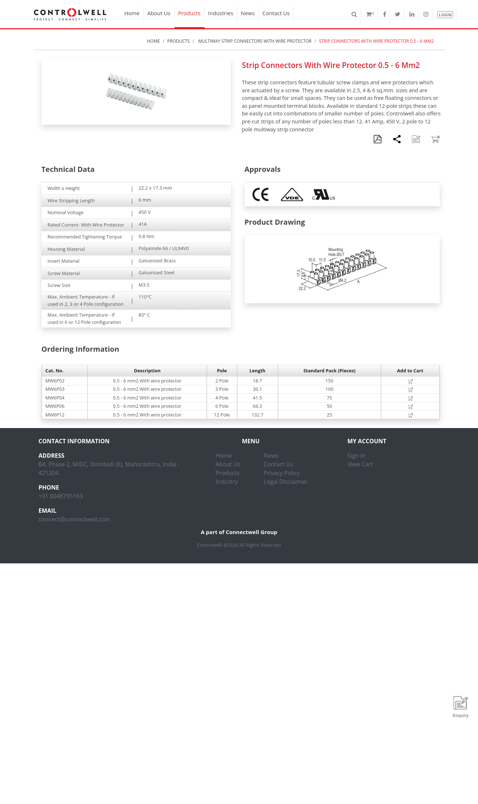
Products (189, 13)
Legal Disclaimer (285, 482)
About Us (158, 13)
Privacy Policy (282, 473)
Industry (227, 482)
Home (131, 13)
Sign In (357, 456)
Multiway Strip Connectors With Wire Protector (254, 41)
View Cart (360, 464)
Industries (220, 13)
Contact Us (276, 13)
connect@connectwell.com (75, 519)
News (248, 13)
